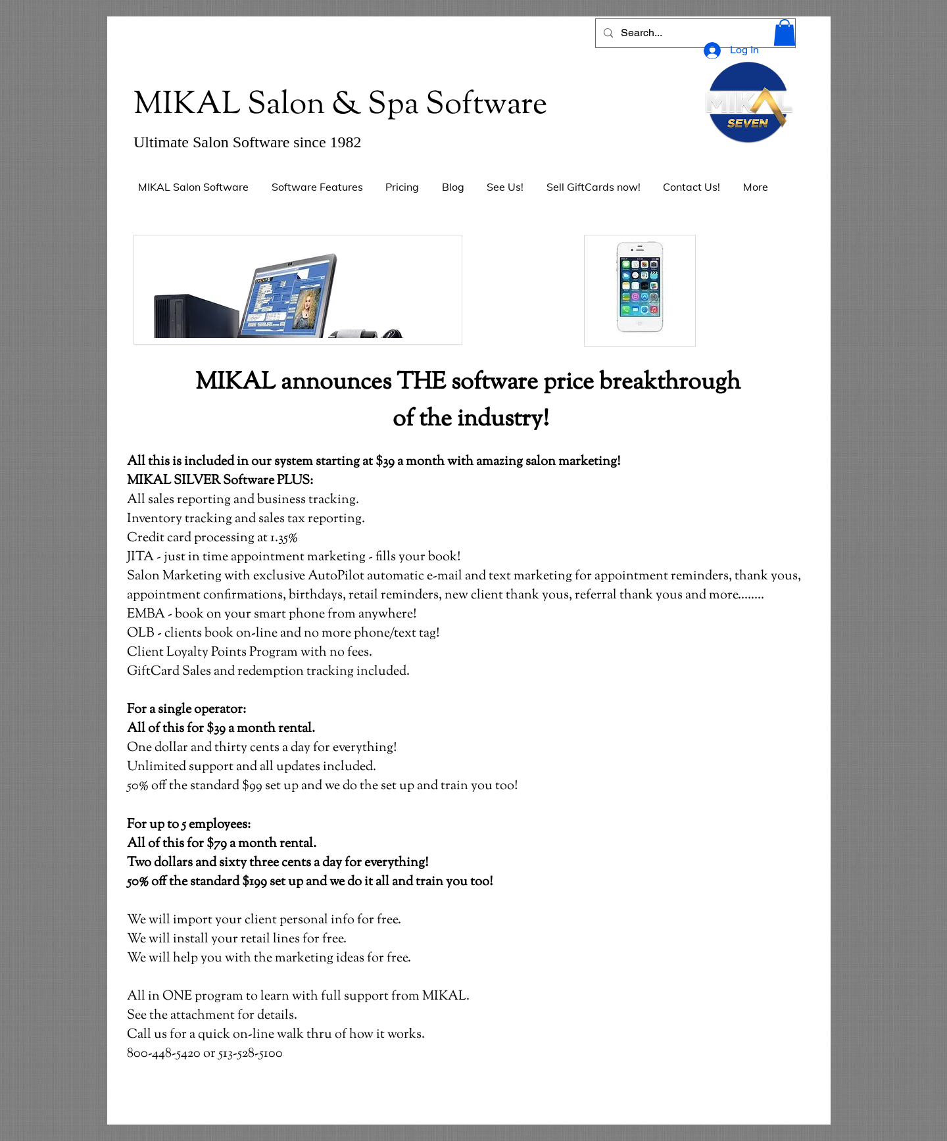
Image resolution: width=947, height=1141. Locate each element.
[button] (784, 32)
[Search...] (694, 33)
